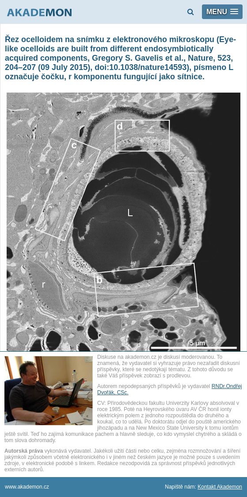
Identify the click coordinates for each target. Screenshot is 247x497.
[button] (222, 11)
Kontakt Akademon (220, 487)
